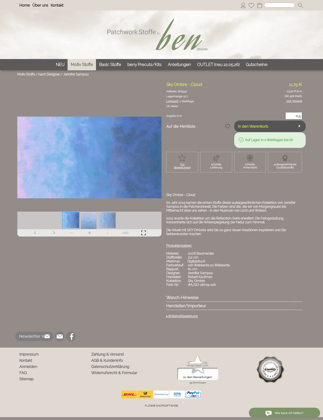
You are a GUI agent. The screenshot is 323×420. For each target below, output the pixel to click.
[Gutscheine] (256, 64)
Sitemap (26, 379)
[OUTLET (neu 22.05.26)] (218, 64)
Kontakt (57, 5)
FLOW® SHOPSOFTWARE (161, 405)
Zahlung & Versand (107, 354)
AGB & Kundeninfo (107, 360)
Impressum (29, 354)
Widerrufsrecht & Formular (114, 373)
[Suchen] (279, 5)
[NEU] (60, 64)
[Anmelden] (243, 5)
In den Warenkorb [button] (253, 126)
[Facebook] (71, 336)
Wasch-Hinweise (182, 297)
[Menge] (294, 115)
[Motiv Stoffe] (82, 64)
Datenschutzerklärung (110, 366)
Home (24, 5)
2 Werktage (180, 101)
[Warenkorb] (259, 5)
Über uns (40, 5)
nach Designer (49, 74)
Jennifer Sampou (76, 74)
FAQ (23, 373)
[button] (300, 5)
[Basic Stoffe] (110, 64)
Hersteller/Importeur (186, 305)
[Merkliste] (251, 5)
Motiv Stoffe (26, 74)
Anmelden (28, 366)
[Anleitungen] (179, 64)
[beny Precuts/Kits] (144, 64)
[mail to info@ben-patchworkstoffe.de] (60, 336)
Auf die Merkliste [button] (180, 126)
